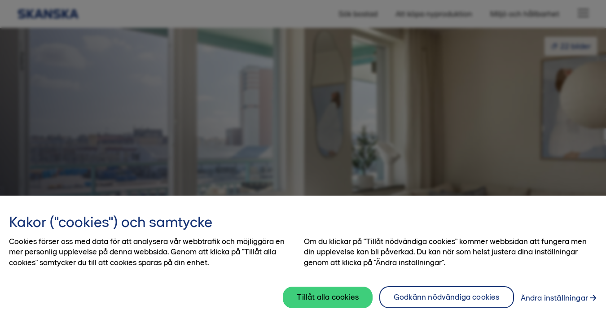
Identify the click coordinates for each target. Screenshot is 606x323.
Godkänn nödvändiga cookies (447, 302)
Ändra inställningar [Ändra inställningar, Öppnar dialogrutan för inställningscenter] (554, 303)
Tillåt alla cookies (327, 302)
